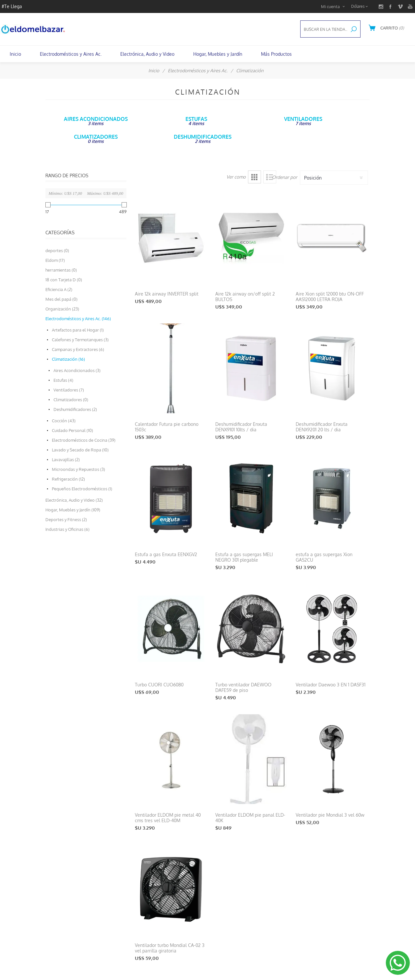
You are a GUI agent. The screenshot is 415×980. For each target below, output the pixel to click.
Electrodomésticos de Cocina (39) (83, 440)
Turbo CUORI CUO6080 (159, 684)
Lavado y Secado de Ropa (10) (80, 449)
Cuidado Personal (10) (72, 430)
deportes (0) (57, 250)
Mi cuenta (330, 6)
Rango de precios (66, 175)
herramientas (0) (61, 270)
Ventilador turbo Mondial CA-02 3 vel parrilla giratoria (170, 947)
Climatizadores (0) (70, 399)
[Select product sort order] (334, 177)
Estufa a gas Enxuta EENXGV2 (166, 554)
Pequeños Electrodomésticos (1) (82, 488)
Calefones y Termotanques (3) (80, 339)
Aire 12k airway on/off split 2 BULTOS (245, 296)
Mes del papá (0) (61, 299)
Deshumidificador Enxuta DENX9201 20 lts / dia (322, 426)
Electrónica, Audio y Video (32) (74, 500)
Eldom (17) (55, 260)
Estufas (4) (63, 380)
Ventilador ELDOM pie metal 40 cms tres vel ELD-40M (168, 817)
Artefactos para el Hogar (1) (78, 329)
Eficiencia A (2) (58, 289)
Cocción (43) (64, 420)
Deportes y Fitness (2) (66, 519)
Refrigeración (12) (68, 479)
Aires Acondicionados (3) (77, 370)
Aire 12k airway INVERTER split (166, 294)
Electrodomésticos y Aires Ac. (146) (78, 318)
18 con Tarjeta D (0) (63, 279)
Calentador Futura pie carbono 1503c (166, 426)
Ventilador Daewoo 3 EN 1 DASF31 (330, 684)
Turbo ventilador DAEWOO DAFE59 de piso (243, 687)
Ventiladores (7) (68, 389)
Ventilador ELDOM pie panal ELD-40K (250, 817)
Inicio (153, 70)
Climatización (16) (68, 359)
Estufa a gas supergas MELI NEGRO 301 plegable (244, 557)
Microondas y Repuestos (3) (78, 469)
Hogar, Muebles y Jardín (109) (72, 509)
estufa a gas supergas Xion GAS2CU (324, 557)
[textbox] (324, 29)
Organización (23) (62, 308)
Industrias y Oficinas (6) (67, 529)
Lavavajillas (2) (66, 459)
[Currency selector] (360, 6)
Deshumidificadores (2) (75, 409)
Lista (269, 176)
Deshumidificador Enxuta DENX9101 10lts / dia (241, 426)
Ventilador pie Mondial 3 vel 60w (330, 815)
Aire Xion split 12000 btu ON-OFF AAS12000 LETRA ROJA (330, 296)
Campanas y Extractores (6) (78, 349)
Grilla (254, 176)
